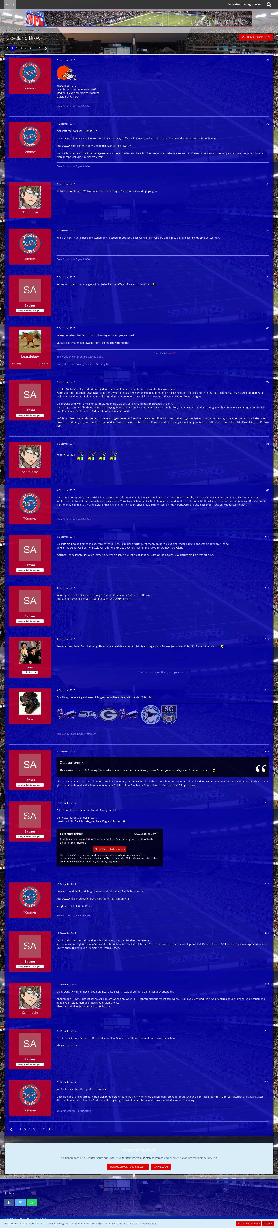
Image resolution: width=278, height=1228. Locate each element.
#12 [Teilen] (267, 639)
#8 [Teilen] (267, 443)
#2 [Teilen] (267, 123)
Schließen (268, 1223)
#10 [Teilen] (267, 536)
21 (40, 48)
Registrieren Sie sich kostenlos (144, 1158)
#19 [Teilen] (267, 1031)
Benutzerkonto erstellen (127, 1166)
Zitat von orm (70, 762)
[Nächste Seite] (45, 48)
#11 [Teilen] (267, 587)
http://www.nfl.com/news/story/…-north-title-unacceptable (91, 898)
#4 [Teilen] (267, 230)
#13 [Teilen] (267, 690)
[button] (9, 1202)
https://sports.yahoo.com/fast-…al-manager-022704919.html (92, 598)
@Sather (88, 131)
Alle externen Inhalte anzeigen (110, 848)
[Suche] (268, 4)
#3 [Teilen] (267, 184)
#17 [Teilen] (267, 933)
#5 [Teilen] (267, 277)
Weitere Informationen (248, 1223)
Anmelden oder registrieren (244, 4)
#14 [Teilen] (267, 751)
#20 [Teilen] (267, 1082)
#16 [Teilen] (267, 884)
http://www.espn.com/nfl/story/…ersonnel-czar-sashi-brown (92, 145)
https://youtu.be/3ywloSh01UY (74, 733)
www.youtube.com (145, 834)
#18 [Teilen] (267, 984)
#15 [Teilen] (267, 803)
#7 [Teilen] (267, 381)
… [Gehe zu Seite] (35, 48)
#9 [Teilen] (267, 490)
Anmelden (161, 1166)
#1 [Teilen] (267, 59)
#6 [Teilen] (267, 328)
